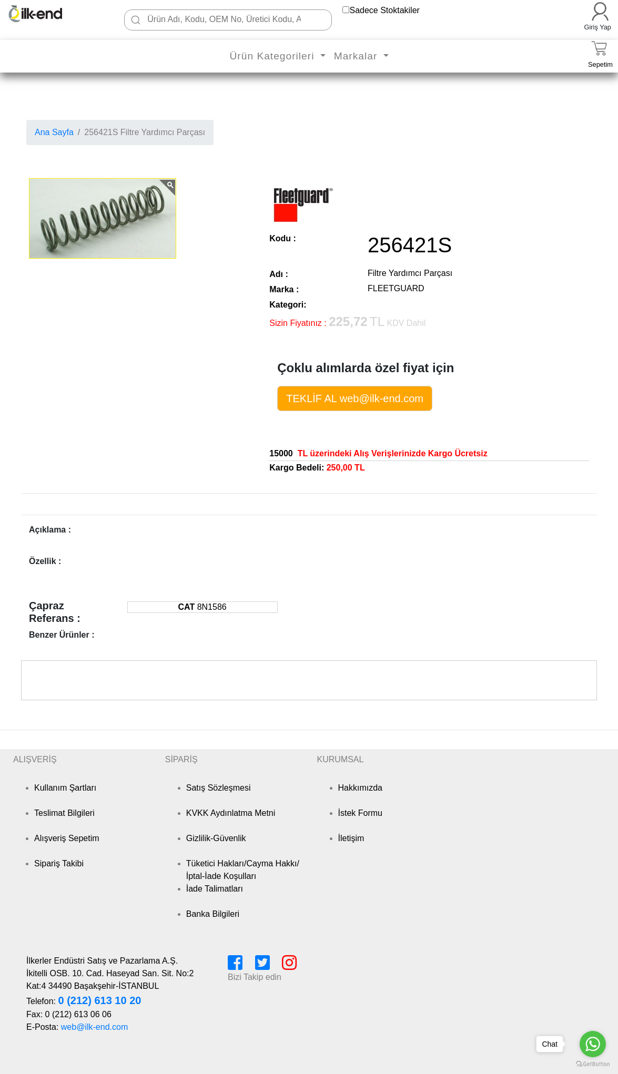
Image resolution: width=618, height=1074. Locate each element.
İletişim (351, 838)
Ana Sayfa (54, 132)
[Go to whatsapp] (593, 1044)
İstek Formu (360, 813)
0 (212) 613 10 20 (99, 1000)
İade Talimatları (214, 888)
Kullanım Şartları (65, 787)
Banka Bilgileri (212, 913)
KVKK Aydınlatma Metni (231, 813)
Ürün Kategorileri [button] (273, 56)
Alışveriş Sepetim (66, 838)
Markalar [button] (357, 56)
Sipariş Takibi (59, 863)
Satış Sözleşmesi (218, 787)
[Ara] (135, 20)
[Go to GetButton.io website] (593, 1064)
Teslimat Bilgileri (64, 813)
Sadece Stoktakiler (384, 10)
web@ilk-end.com (94, 1026)
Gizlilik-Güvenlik (216, 838)
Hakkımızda (360, 787)
